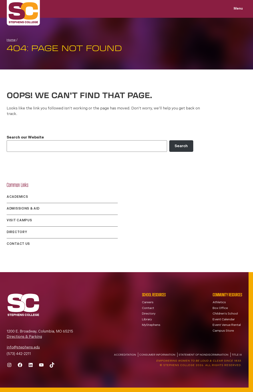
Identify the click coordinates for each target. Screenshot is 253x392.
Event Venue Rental (227, 325)
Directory (17, 232)
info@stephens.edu (23, 347)
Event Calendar (224, 319)
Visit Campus (19, 220)
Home (11, 40)
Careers (147, 302)
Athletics (219, 302)
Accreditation (125, 355)
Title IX (237, 355)
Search (181, 146)
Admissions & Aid (23, 208)
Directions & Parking (24, 337)
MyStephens (151, 325)
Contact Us (18, 244)
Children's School (225, 313)
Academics (17, 197)
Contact (148, 308)
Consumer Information (157, 355)
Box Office (220, 308)
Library (147, 319)
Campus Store (223, 331)
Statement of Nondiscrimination (203, 355)
